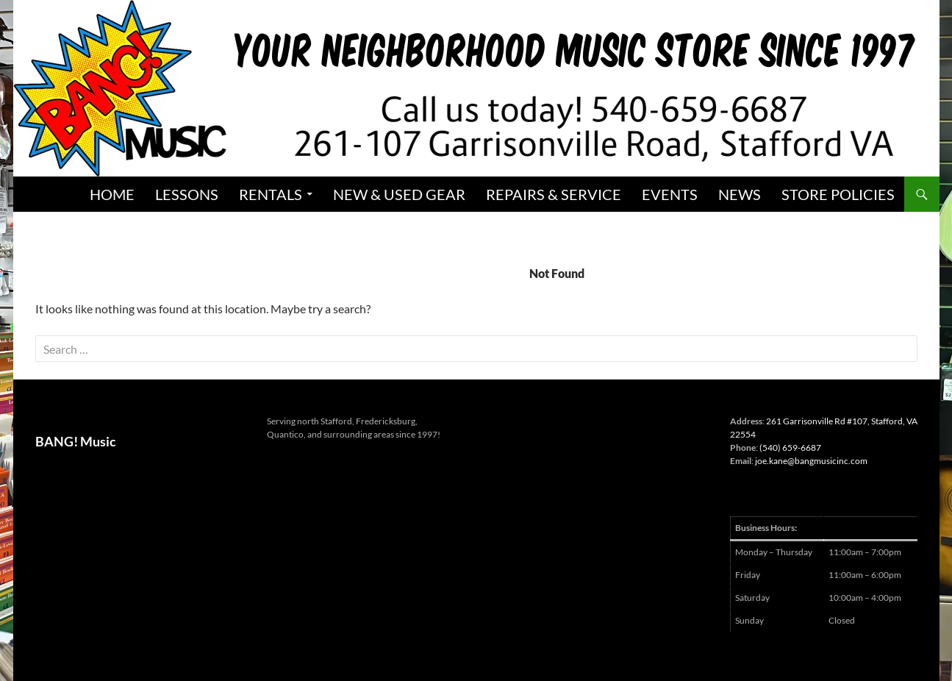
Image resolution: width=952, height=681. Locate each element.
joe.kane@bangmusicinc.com (811, 460)
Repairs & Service (553, 194)
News (739, 194)
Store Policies (838, 194)
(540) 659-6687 (790, 447)
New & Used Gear (399, 194)
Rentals (270, 194)
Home (112, 194)
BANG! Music (75, 441)
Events (670, 194)
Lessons (186, 194)
